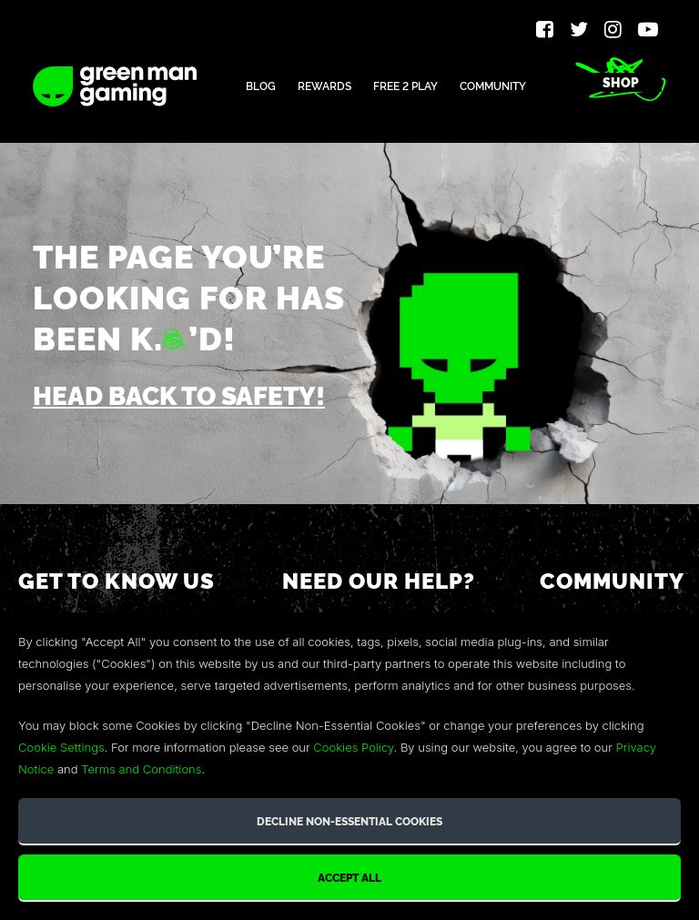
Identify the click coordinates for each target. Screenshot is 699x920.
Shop (621, 82)
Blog (261, 85)
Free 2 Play (405, 85)
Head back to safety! (179, 394)
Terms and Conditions (141, 769)
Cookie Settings (61, 747)
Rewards (324, 85)
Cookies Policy (353, 747)
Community (493, 85)
